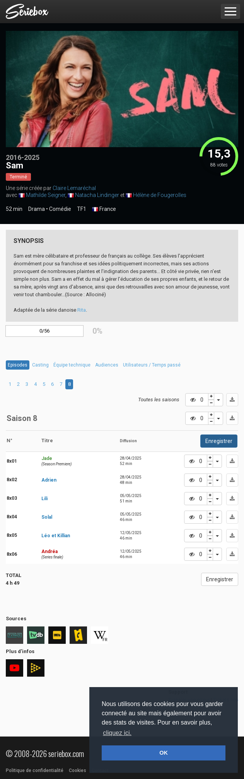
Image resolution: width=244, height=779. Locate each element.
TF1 (81, 209)
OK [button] (163, 753)
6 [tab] (52, 384)
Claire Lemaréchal (74, 188)
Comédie (60, 209)
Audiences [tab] (106, 365)
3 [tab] (27, 384)
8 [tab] (69, 384)
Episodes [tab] (17, 365)
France (104, 209)
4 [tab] (35, 384)
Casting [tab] (40, 365)
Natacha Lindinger (97, 195)
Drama (36, 209)
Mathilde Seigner (45, 195)
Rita (81, 310)
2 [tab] (18, 384)
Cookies (77, 770)
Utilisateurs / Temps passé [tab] (152, 365)
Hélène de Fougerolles (159, 195)
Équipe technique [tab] (71, 365)
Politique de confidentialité (34, 770)
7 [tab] (61, 384)
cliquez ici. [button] (117, 733)
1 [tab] (10, 384)
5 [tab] (44, 384)
